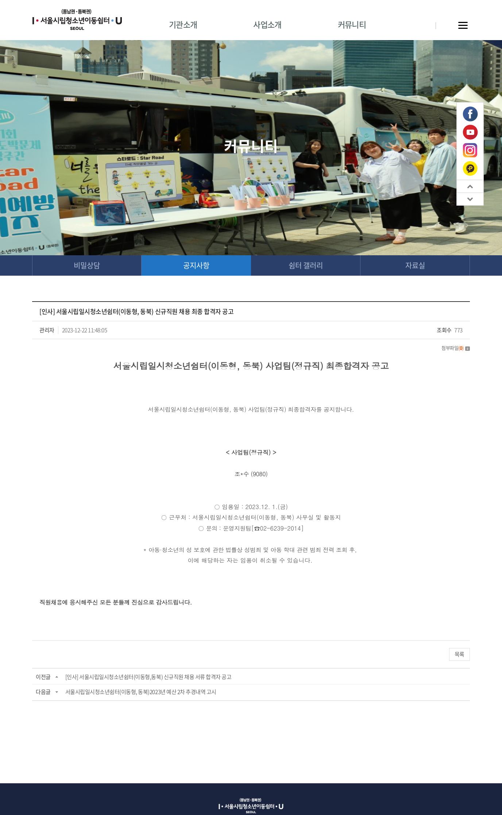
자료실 (415, 265)
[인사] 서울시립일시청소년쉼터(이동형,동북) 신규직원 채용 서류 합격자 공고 (148, 677)
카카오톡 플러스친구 (470, 168)
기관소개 (183, 24)
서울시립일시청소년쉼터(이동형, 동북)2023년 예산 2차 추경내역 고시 (140, 692)
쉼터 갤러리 (306, 265)
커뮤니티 (352, 24)
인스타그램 (470, 150)
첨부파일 (455, 347)
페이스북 (470, 114)
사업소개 (267, 24)
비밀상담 (87, 265)
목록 (459, 654)
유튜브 (470, 132)
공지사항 (196, 265)
